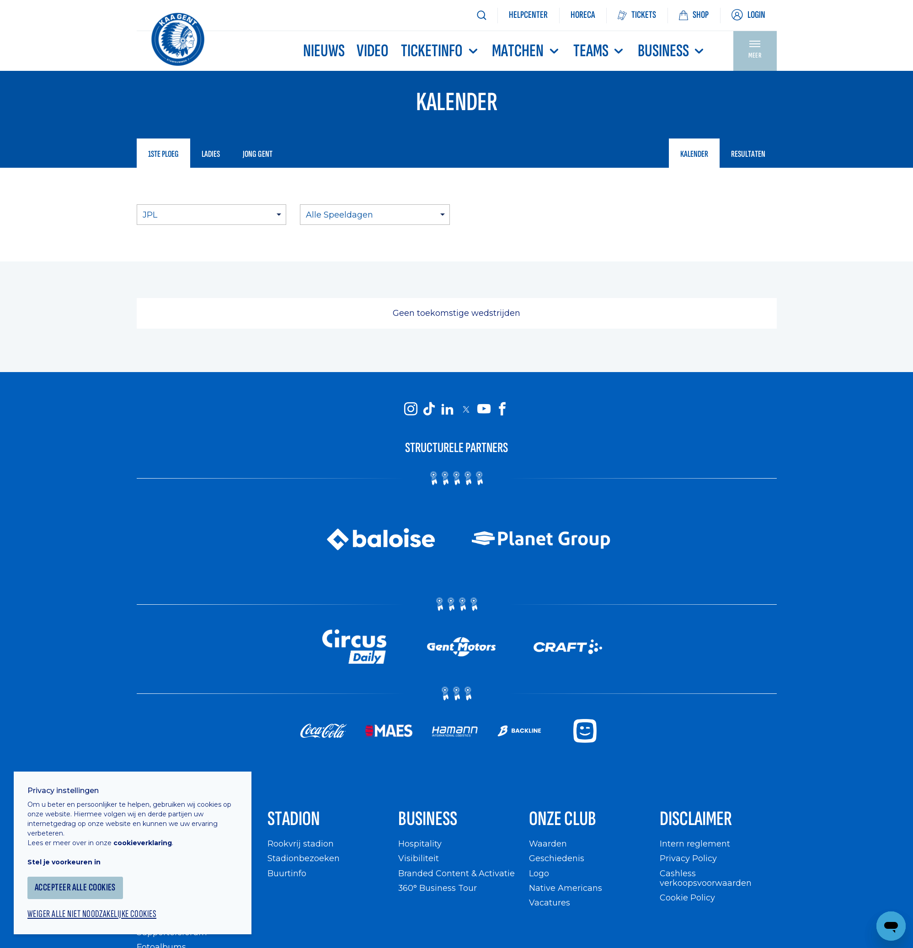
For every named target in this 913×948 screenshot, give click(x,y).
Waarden (548, 843)
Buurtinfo (286, 873)
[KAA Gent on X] (465, 409)
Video (373, 51)
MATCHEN (526, 51)
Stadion (293, 819)
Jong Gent (257, 154)
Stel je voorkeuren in (64, 862)
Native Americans (565, 888)
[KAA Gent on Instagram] (411, 408)
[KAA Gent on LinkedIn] (447, 408)
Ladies (211, 154)
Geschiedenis (556, 858)
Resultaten (748, 154)
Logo (539, 873)
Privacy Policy (688, 858)
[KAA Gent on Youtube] (484, 408)
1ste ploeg (163, 154)
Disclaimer (696, 819)
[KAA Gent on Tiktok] (429, 408)
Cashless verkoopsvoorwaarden (706, 878)
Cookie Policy (687, 897)
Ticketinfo (440, 51)
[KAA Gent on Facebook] (502, 408)
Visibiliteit (418, 858)
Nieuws (324, 51)
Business (672, 51)
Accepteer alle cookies (75, 887)
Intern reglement (695, 843)
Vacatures (549, 902)
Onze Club (562, 819)
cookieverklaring (142, 843)
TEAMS (599, 51)
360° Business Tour (437, 888)
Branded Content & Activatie (456, 873)
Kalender (694, 154)
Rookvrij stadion (300, 843)
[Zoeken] (481, 15)
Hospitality (420, 843)
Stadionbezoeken (303, 858)
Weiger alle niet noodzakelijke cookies (91, 914)
